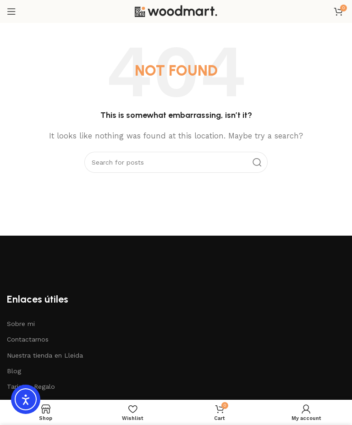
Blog (14, 371)
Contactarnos (28, 339)
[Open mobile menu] (11, 11)
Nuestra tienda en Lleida (45, 355)
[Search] (176, 162)
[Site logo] (176, 11)
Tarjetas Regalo (31, 386)
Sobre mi (21, 323)
